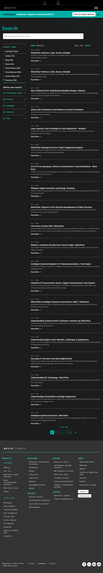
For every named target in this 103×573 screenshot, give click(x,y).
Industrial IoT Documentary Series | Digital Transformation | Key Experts (63, 283)
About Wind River (87, 462)
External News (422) (13, 68)
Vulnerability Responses (39, 500)
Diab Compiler (9, 506)
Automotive (33, 467)
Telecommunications (37, 485)
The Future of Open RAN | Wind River (47, 226)
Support (83, 492)
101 (69, 432)
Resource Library (61, 462)
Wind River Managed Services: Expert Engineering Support (57, 147)
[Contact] (58, 3)
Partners (83, 478)
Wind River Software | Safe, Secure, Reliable (50, 52)
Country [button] (52, 563)
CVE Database (34, 507)
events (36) (10, 64)
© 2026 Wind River (9, 566)
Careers (83, 481)
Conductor (8, 527)
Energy (31, 471)
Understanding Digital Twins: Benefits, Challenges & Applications (60, 339)
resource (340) (11, 80)
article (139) (10, 56)
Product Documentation (63, 499)
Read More (36, 61)
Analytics (8, 536)
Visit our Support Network (84, 14)
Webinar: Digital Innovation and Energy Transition (53, 188)
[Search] (44, 3)
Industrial (33, 478)
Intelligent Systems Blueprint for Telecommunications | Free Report (61, 264)
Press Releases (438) (13, 72)
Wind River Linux (11, 488)
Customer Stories (61, 478)
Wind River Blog (61, 474)
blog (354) (9, 60)
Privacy (31, 563)
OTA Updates (9, 523)
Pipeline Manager (11, 509)
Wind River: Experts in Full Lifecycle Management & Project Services (61, 207)
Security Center (36, 497)
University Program (88, 485)
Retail (31, 488)
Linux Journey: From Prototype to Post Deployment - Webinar (58, 128)
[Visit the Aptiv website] (51, 448)
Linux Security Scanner (39, 504)
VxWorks (7, 468)
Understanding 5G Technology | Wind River (50, 377)
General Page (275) (13, 76)
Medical (32, 481)
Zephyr (6, 491)
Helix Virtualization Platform (10, 482)
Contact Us (84, 496)
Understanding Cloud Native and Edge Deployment (53, 396)
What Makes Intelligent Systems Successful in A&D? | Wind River (60, 301)
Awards (82, 469)
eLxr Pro (7, 471)
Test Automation (10, 513)
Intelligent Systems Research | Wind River (49, 415)
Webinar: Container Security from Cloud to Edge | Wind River (58, 245)
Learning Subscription (63, 481)
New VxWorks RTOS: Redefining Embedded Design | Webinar (58, 90)
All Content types (12, 51)
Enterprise (33, 474)
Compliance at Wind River (13, 563)
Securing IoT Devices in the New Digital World (51, 358)
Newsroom (83, 465)
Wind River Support (62, 495)
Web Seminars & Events (63, 471)
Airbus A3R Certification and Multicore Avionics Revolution (57, 109)
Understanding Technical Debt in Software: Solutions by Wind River (61, 320)
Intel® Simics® (10, 520)
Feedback (42, 563)
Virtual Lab (9, 516)
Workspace (8, 503)
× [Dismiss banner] (98, 14)
